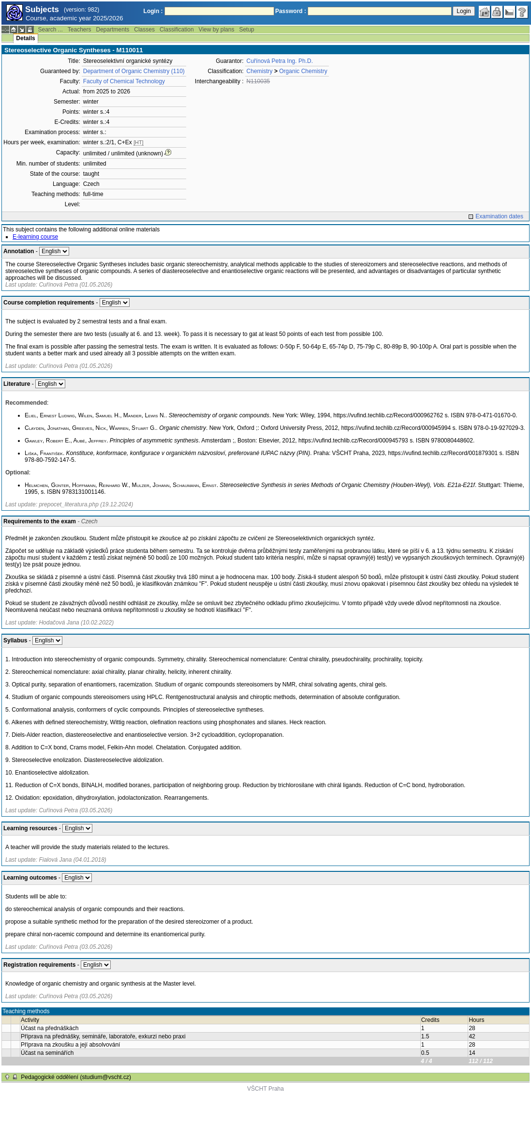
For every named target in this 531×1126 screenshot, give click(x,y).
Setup (246, 29)
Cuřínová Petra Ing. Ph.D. (280, 61)
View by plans (217, 29)
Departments (113, 29)
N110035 (258, 81)
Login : (153, 11)
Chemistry (260, 71)
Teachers (79, 29)
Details (25, 38)
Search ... (50, 29)
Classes (144, 29)
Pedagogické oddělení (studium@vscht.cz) (76, 1077)
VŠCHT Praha (265, 1088)
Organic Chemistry (303, 71)
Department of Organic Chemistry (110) (134, 71)
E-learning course (35, 236)
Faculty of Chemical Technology (124, 81)
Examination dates (499, 216)
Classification (177, 29)
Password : (290, 11)
